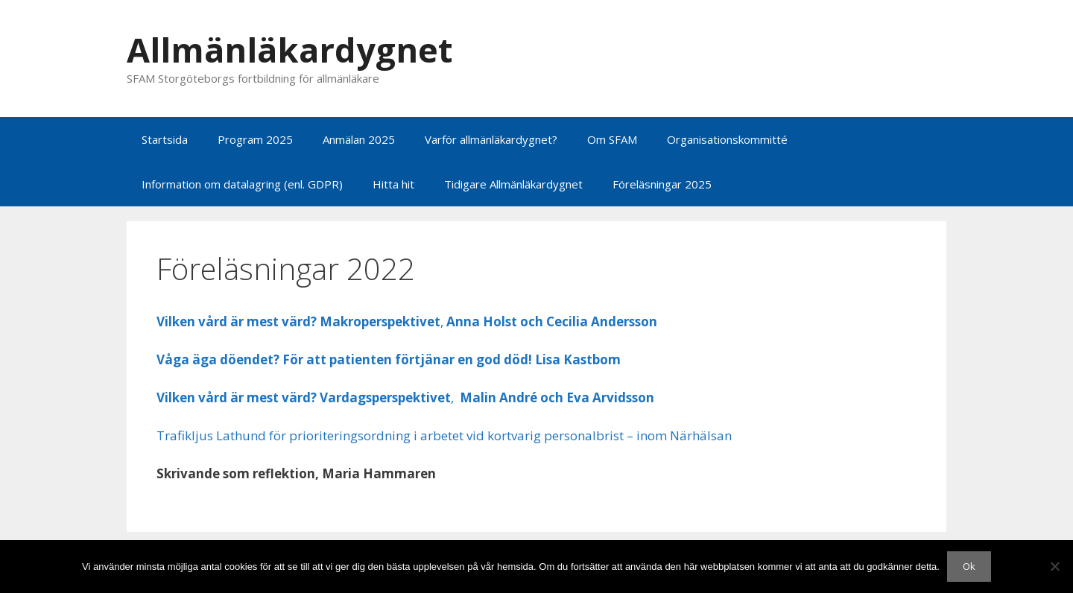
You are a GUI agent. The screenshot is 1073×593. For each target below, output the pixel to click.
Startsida (165, 139)
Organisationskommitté (727, 139)
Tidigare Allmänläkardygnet (513, 184)
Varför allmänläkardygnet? (491, 139)
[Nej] (1054, 566)
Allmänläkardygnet (289, 49)
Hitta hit (393, 184)
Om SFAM (612, 139)
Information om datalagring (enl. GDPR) (242, 184)
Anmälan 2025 (359, 139)
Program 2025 (255, 139)
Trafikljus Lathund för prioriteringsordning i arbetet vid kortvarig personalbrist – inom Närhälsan (444, 435)
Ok (969, 566)
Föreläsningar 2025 (662, 184)
